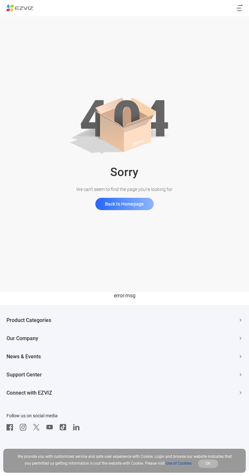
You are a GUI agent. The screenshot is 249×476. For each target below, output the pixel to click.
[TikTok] (64, 427)
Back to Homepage (124, 204)
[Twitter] (38, 427)
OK (208, 463)
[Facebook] (11, 427)
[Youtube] (51, 427)
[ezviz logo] (20, 8)
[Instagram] (25, 427)
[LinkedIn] (78, 427)
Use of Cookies (179, 463)
